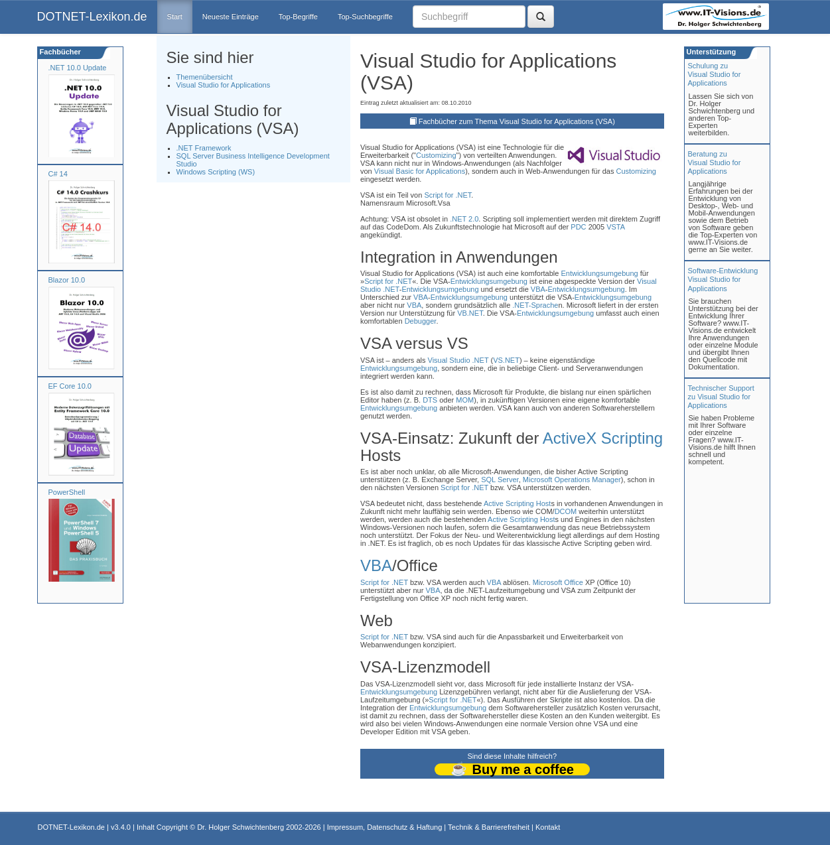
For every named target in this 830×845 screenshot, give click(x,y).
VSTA (615, 227)
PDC (578, 227)
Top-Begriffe (298, 17)
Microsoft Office (558, 582)
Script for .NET (447, 195)
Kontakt (547, 827)
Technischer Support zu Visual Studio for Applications (721, 396)
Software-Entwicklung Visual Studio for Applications (723, 279)
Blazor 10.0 (67, 280)
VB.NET (470, 313)
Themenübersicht (204, 77)
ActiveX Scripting (603, 438)
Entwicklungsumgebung (599, 273)
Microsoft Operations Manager (572, 480)
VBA (538, 289)
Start (174, 17)
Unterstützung (710, 52)
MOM (465, 400)
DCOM (566, 511)
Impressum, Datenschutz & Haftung (385, 827)
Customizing (436, 155)
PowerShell (67, 492)
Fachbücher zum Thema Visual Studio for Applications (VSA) (517, 121)
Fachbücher (59, 52)
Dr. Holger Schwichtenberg (240, 827)
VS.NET (506, 360)
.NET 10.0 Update (77, 68)
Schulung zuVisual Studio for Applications (714, 74)
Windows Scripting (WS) (215, 172)
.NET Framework (204, 148)
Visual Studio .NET (458, 360)
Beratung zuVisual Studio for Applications (714, 162)
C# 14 (58, 174)
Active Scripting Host (517, 503)
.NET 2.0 (464, 219)
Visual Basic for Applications (419, 171)
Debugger (421, 321)
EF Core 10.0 (70, 386)
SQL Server (499, 480)
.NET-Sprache (535, 305)
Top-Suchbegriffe (365, 17)
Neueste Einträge (230, 17)
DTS (430, 400)
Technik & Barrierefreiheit (488, 827)
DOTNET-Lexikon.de (92, 16)
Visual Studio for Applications (223, 85)
